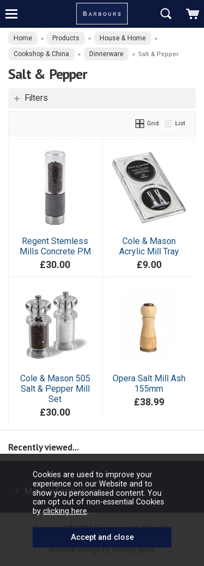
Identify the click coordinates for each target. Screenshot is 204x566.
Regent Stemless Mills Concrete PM (55, 246)
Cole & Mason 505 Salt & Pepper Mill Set (55, 388)
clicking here (65, 511)
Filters (36, 98)
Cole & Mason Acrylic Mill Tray (149, 246)
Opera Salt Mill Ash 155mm (149, 383)
